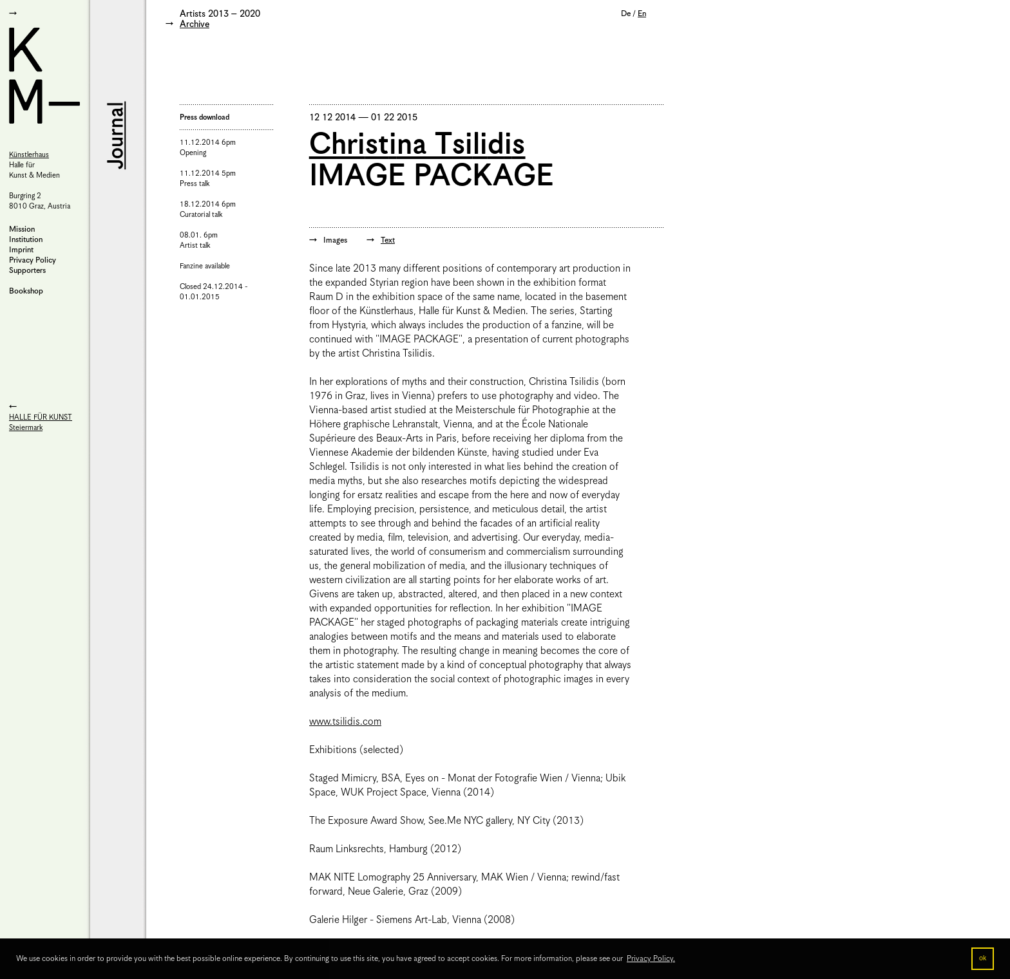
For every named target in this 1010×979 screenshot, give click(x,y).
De (626, 14)
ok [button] (982, 958)
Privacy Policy (32, 260)
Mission (22, 229)
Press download (204, 117)
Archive (194, 24)
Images (335, 240)
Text (388, 240)
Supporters (27, 270)
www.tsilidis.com (345, 722)
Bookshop (26, 291)
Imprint (21, 250)
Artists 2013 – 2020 (220, 14)
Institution (26, 240)
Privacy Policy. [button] (651, 959)
